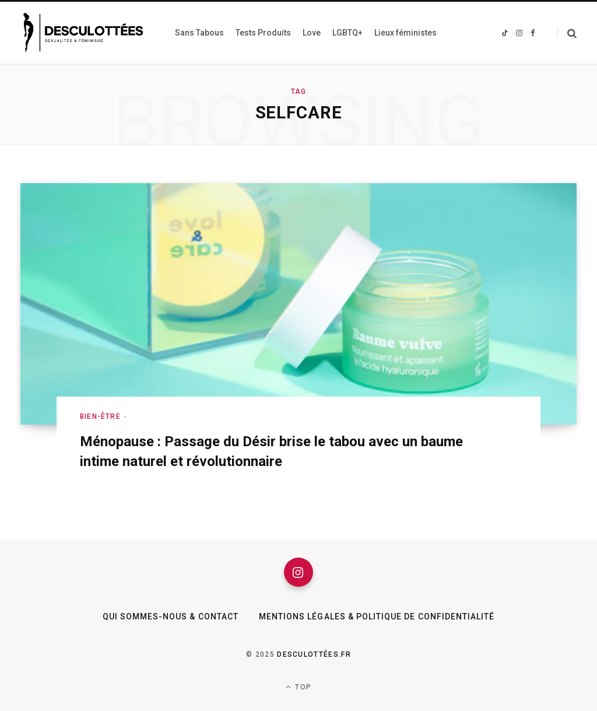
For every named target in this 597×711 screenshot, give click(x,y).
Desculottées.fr (314, 654)
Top (298, 686)
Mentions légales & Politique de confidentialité (376, 616)
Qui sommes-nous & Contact (170, 616)
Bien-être (100, 416)
